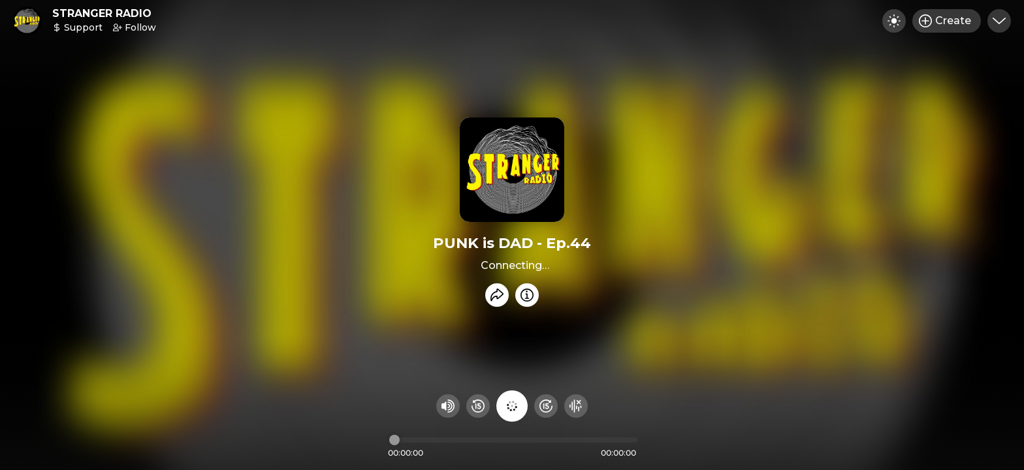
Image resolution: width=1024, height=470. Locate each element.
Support (77, 27)
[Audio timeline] (513, 440)
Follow (134, 27)
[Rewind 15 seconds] (478, 406)
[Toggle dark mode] (894, 21)
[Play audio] (512, 406)
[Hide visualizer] (576, 406)
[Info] (527, 295)
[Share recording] (497, 295)
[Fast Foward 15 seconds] (546, 406)
